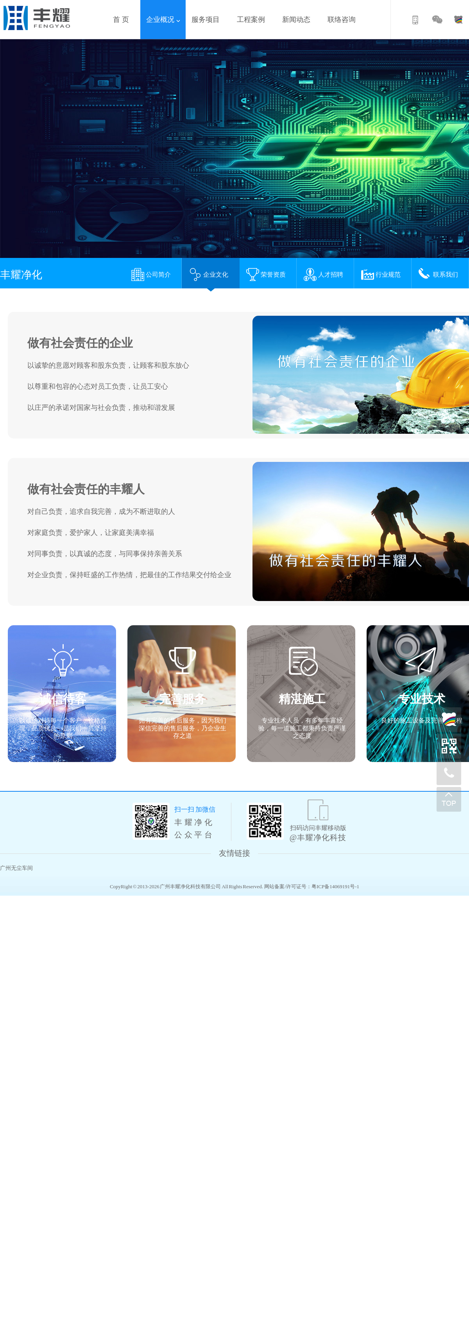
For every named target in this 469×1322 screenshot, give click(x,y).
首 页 (123, 19)
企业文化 (208, 274)
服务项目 (208, 19)
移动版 (418, 21)
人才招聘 (323, 274)
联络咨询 (344, 19)
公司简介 (151, 274)
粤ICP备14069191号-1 (335, 886)
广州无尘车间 (16, 868)
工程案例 (253, 19)
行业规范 (381, 274)
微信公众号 (437, 21)
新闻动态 (299, 19)
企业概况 (163, 19)
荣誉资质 (266, 274)
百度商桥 (457, 21)
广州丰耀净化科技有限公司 (190, 886)
